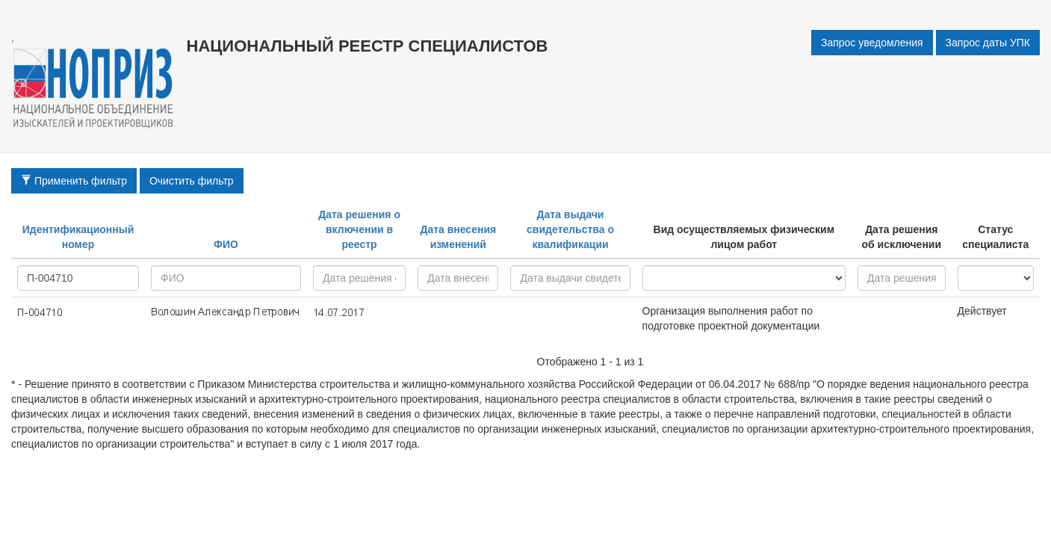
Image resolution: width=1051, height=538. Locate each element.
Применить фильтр (74, 181)
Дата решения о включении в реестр (359, 229)
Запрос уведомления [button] (872, 43)
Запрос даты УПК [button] (988, 43)
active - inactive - (996, 278)
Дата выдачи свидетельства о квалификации (570, 229)
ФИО (226, 244)
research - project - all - (744, 278)
